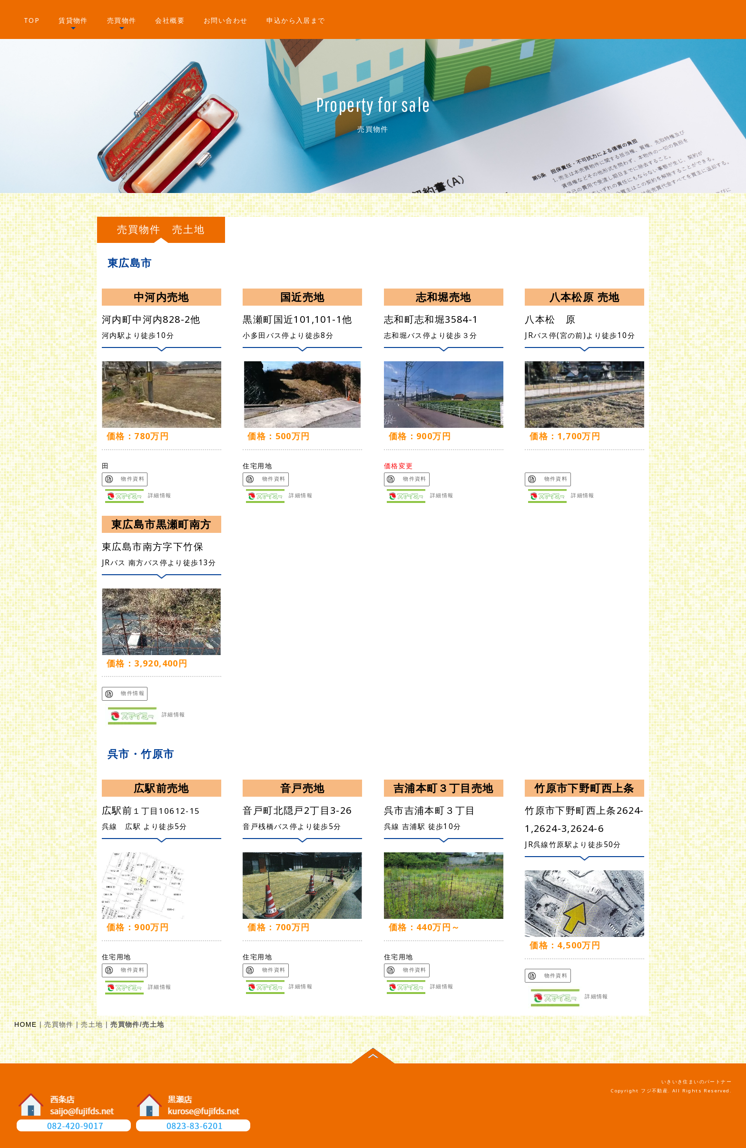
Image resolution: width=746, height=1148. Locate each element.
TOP (31, 20)
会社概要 (170, 20)
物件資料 (125, 478)
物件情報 (125, 693)
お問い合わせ (225, 20)
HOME (25, 1025)
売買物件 (122, 20)
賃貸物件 (73, 20)
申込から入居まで (295, 20)
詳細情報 (138, 495)
